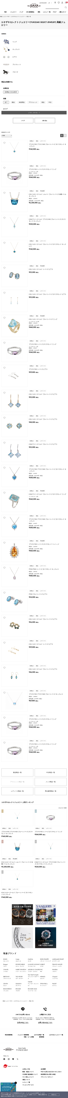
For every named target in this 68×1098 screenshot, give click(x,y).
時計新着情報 (8, 1030)
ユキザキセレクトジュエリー (18, 16)
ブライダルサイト (45, 1087)
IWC (41, 965)
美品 (43, 102)
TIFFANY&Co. (44, 979)
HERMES (42, 972)
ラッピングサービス (28, 1080)
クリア (23, 116)
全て (6, 102)
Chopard (55, 972)
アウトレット (33, 102)
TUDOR (33, 978)
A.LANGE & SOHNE (34, 960)
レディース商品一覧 (17, 786)
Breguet (5, 960)
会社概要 (43, 1064)
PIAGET (54, 979)
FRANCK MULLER (57, 960)
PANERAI (54, 965)
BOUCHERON (7, 985)
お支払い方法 (26, 1064)
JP (49, 3)
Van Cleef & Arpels (33, 971)
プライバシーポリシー (21, 1094)
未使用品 (22, 102)
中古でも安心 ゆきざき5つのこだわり (51, 1067)
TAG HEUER (19, 972)
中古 (50, 102)
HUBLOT (42, 960)
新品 (13, 102)
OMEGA (30, 955)
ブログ (54, 12)
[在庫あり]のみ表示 (11, 92)
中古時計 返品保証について (30, 1069)
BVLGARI (18, 985)
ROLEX (6, 955)
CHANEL (5, 965)
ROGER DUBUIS (20, 960)
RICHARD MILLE (32, 985)
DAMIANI (18, 979)
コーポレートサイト (27, 1087)
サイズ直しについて (28, 1072)
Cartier (18, 955)
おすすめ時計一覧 (39, 1030)
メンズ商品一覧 (51, 777)
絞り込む (45, 116)
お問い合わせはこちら (45, 1018)
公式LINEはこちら (22, 1018)
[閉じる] (16, 1083)
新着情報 (41, 1032)
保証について (26, 1075)
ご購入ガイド (62, 12)
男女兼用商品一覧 (50, 786)
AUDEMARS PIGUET (58, 955)
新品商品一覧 (17, 768)
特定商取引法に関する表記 (48, 1069)
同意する (53, 1094)
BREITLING (7, 972)
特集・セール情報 (29, 1032)
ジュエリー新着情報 (23, 1030)
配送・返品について (28, 1067)
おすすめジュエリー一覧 (56, 1030)
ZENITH (5, 979)
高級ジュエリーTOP (4, 16)
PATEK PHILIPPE (45, 955)
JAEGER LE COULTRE (34, 965)
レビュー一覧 (26, 1077)
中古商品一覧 (50, 768)
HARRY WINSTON (21, 965)
